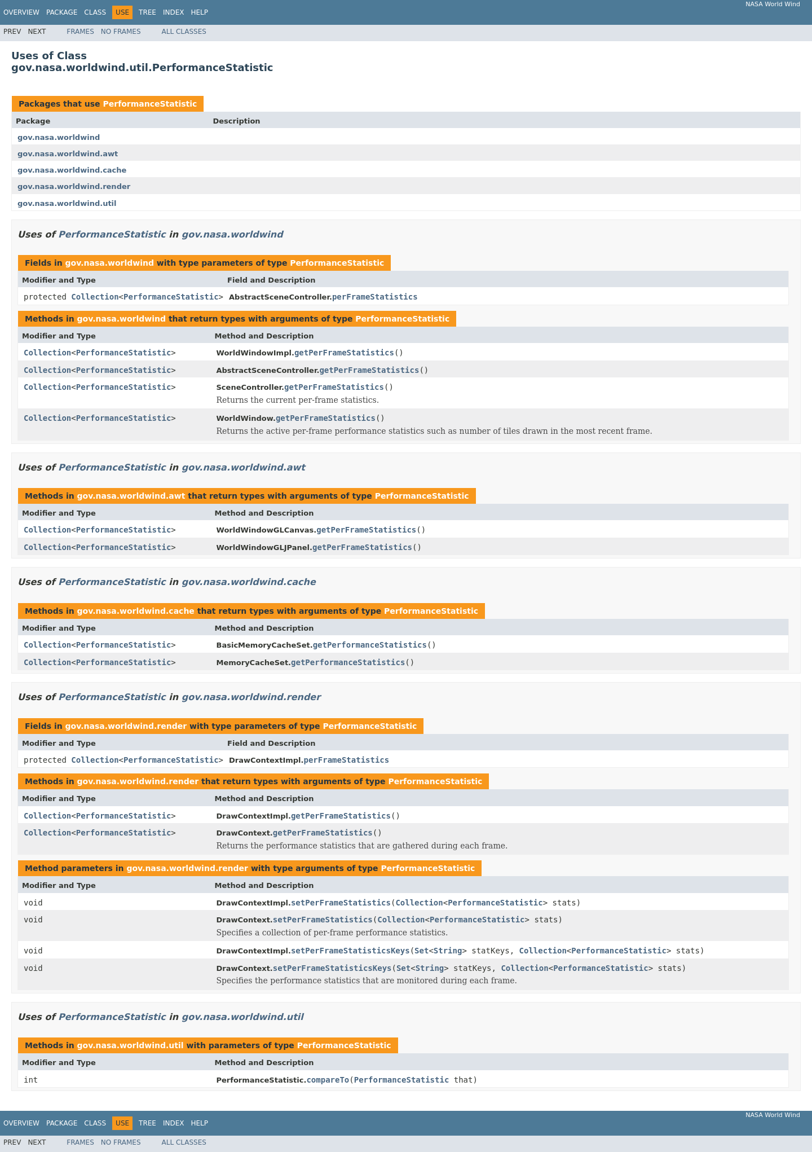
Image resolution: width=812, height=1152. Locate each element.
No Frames (121, 32)
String (448, 950)
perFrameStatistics (375, 296)
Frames (80, 32)
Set (421, 950)
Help (199, 12)
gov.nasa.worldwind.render (73, 186)
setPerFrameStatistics (341, 902)
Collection (94, 296)
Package (61, 12)
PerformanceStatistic (150, 103)
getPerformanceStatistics (370, 644)
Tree (147, 12)
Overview (21, 12)
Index (173, 12)
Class (95, 12)
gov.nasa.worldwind (58, 137)
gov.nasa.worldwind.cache (71, 170)
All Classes (184, 32)
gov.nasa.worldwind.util (67, 203)
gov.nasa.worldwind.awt (67, 154)
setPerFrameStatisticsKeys (350, 950)
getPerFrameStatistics (344, 352)
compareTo (327, 1079)
